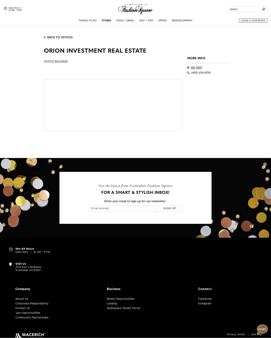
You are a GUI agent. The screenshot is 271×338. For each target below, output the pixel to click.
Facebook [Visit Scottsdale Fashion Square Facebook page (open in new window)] (205, 298)
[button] (262, 229)
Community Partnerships (32, 317)
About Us (21, 298)
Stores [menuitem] (106, 20)
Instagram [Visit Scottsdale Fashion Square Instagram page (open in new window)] (204, 303)
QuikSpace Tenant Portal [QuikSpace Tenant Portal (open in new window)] (123, 308)
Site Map (256, 334)
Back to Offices (58, 37)
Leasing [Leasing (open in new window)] (112, 303)
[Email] (123, 208)
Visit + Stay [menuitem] (146, 20)
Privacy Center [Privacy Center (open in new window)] (236, 334)
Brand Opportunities (120, 298)
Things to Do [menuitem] (88, 20)
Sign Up (169, 208)
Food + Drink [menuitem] (125, 20)
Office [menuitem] (162, 20)
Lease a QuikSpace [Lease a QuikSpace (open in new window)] (253, 21)
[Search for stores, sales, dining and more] (244, 9)
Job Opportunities (27, 312)
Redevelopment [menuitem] (182, 20)
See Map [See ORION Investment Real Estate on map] (196, 68)
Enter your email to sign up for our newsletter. (135, 201)
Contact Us (22, 308)
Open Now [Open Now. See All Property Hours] (21, 252)
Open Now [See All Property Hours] (15, 8)
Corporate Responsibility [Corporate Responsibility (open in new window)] (32, 303)
